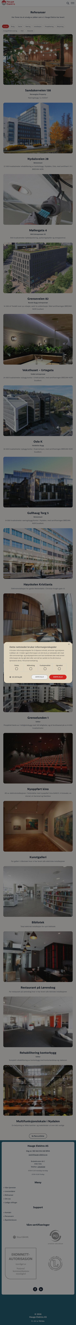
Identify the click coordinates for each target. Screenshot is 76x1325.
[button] (16, 677)
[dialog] (38, 662)
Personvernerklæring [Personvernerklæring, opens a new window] (30, 661)
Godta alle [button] (58, 677)
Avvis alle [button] (39, 677)
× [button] (69, 644)
